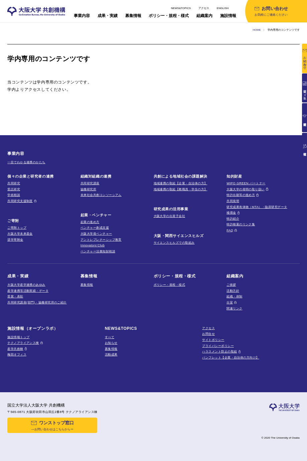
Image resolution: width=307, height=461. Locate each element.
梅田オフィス (16, 354)
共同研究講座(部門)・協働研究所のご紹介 (37, 302)
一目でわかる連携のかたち (26, 162)
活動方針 (232, 290)
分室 (229, 302)
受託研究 (13, 189)
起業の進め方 (90, 222)
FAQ (229, 230)
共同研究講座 (90, 183)
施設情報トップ (18, 337)
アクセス (203, 8)
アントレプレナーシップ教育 (101, 239)
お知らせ (111, 342)
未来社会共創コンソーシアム (101, 195)
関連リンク (234, 308)
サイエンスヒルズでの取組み (174, 242)
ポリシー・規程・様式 (169, 284)
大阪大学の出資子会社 (169, 216)
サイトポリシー (213, 339)
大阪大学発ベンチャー (96, 233)
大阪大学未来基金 (20, 233)
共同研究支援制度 (20, 201)
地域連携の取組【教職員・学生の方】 (180, 189)
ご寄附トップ (16, 227)
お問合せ (208, 333)
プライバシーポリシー (218, 346)
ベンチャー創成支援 (95, 227)
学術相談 (13, 195)
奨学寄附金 (15, 239)
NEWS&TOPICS (181, 8)
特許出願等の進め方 (240, 195)
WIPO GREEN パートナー (245, 183)
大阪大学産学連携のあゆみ (26, 284)
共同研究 (13, 183)
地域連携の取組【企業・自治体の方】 (180, 183)
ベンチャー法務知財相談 (98, 251)
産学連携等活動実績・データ (27, 290)
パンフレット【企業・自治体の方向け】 (230, 357)
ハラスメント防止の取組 (219, 351)
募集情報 (87, 284)
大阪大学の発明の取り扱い (245, 189)
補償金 (231, 212)
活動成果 (111, 354)
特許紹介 (232, 218)
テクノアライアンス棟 (23, 342)
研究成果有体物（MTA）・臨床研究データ (256, 207)
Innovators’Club (93, 245)
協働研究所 (88, 189)
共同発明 (232, 201)
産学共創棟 (15, 349)
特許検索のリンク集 (240, 224)
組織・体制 (234, 296)
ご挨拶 (231, 284)
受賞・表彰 (15, 296)
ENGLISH (222, 8)
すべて (109, 337)
